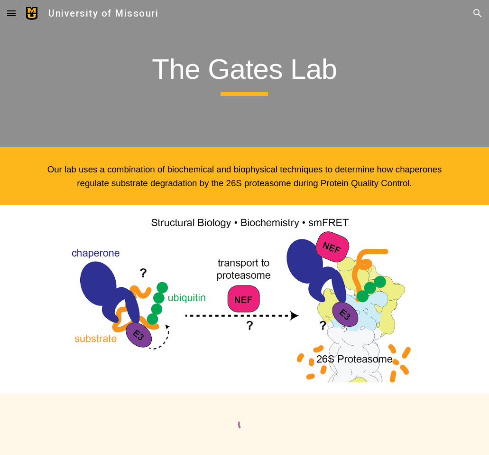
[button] (11, 13)
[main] (244, 73)
